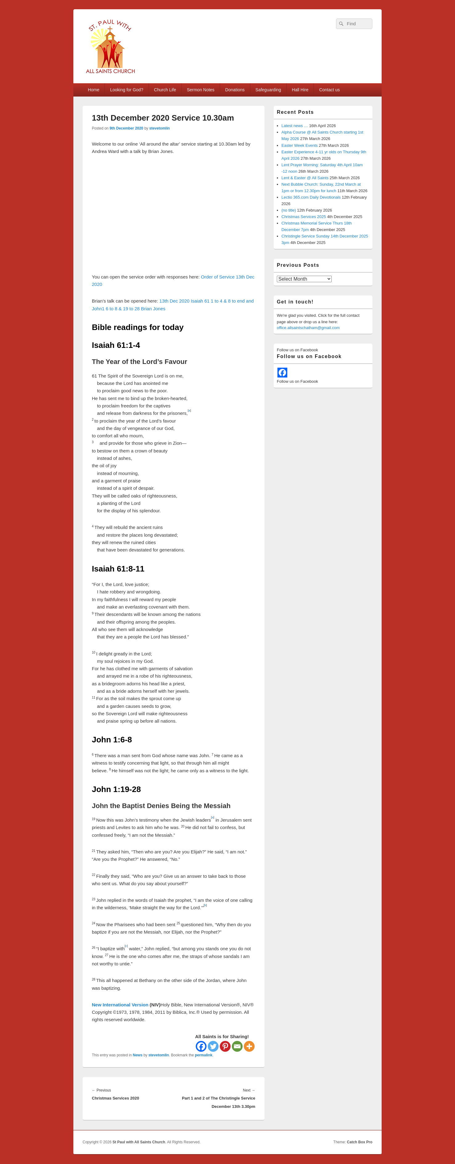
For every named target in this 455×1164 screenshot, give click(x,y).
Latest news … (294, 125)
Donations (235, 89)
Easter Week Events (299, 145)
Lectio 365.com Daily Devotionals (311, 197)
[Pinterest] (225, 1046)
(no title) (288, 210)
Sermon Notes (200, 89)
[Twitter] (213, 1046)
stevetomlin (159, 128)
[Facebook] (201, 1046)
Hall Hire (300, 89)
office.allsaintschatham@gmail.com (308, 327)
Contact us (329, 89)
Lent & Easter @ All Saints (305, 177)
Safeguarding (268, 89)
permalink (203, 1055)
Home (93, 89)
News (137, 1055)
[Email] (237, 1046)
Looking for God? (126, 89)
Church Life (165, 89)
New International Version (120, 1004)
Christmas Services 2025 (303, 216)
